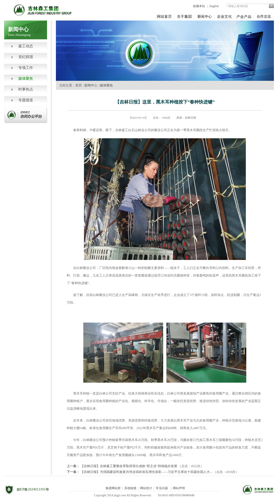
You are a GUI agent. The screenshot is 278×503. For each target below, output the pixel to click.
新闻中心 (90, 85)
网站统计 (146, 488)
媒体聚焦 (106, 85)
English (214, 6)
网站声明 (179, 488)
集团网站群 (113, 488)
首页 (78, 85)
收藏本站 (199, 6)
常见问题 (162, 488)
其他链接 (130, 488)
